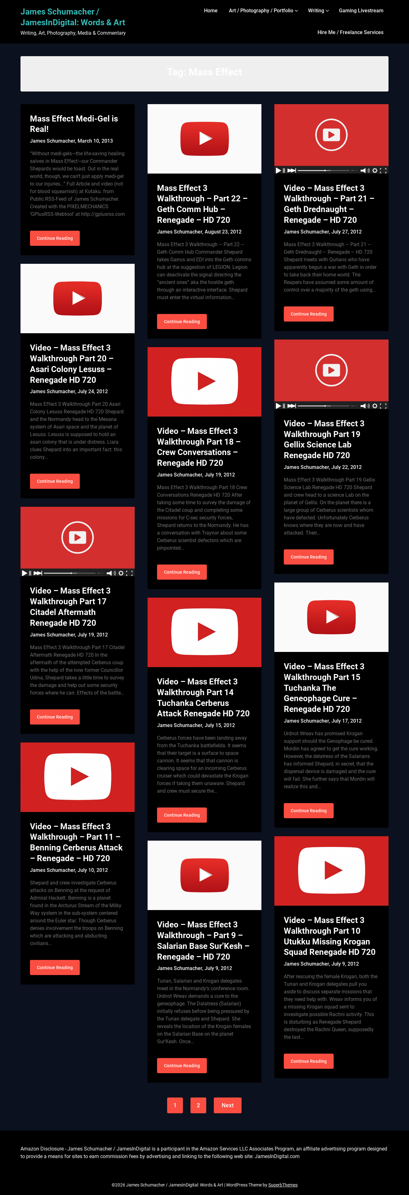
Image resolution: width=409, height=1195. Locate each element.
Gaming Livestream (361, 11)
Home (211, 11)
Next (228, 1105)
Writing (316, 11)
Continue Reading (55, 238)
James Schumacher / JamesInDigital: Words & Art (72, 17)
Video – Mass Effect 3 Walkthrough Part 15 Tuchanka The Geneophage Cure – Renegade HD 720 (324, 688)
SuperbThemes (283, 1184)
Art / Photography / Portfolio (261, 11)
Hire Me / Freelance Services (350, 32)
